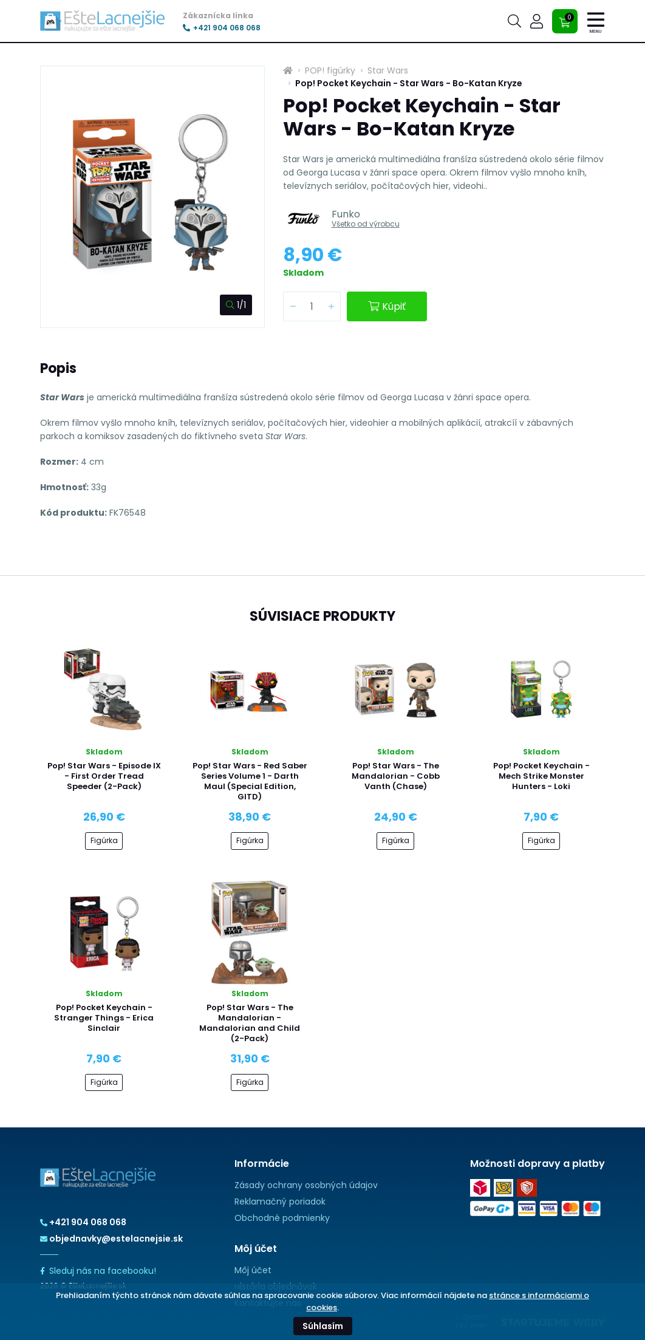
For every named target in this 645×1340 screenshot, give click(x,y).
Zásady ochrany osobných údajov (306, 1185)
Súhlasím (322, 1326)
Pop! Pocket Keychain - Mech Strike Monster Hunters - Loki (541, 776)
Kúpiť (387, 306)
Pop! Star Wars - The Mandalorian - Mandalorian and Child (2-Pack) (249, 1023)
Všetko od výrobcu (366, 224)
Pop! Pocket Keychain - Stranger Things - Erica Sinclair (104, 1018)
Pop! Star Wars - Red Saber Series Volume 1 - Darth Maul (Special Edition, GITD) (250, 781)
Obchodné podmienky (282, 1218)
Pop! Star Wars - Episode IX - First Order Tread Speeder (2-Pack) (104, 776)
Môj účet (252, 1270)
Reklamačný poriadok (280, 1201)
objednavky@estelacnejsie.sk (111, 1238)
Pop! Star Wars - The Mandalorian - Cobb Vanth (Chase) (396, 776)
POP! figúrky (330, 70)
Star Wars (387, 70)
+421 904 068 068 (222, 28)
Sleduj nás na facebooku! (98, 1271)
